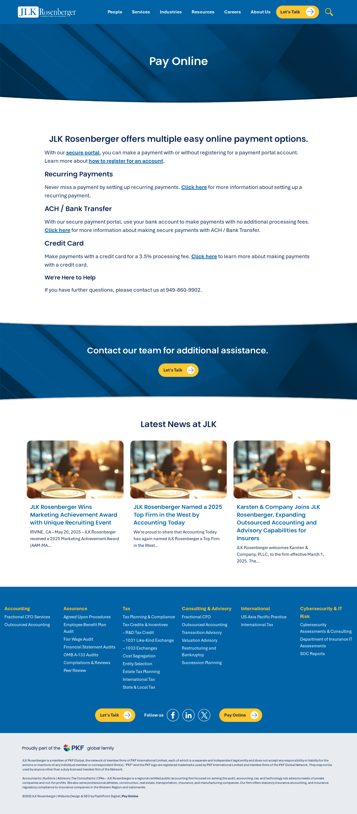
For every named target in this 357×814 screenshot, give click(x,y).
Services (141, 12)
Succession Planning (202, 662)
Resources (203, 12)
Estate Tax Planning (141, 671)
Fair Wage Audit (78, 639)
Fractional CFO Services (27, 617)
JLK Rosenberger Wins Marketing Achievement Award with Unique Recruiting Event (73, 515)
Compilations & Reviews (87, 662)
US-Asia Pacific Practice (263, 617)
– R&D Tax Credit (138, 632)
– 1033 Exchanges (140, 648)
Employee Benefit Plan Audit (85, 628)
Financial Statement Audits (89, 647)
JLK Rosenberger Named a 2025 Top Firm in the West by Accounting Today (178, 515)
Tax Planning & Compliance (149, 617)
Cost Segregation (139, 656)
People (115, 12)
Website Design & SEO (74, 796)
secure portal (83, 152)
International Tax (139, 679)
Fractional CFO (196, 617)
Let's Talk (297, 11)
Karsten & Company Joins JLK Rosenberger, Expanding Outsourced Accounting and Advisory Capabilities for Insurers (278, 523)
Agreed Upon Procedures (87, 617)
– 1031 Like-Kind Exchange (148, 640)
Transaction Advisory (202, 632)
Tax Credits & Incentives (145, 625)
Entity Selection (137, 664)
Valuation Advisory (199, 640)
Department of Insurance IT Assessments (326, 642)
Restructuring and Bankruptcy (199, 651)
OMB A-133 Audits (81, 655)
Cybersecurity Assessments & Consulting (326, 628)
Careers (232, 12)
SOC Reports (312, 654)
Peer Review (75, 670)
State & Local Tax (139, 687)
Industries (171, 12)
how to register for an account (126, 160)
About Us (261, 12)
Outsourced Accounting (27, 625)
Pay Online (241, 715)
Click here (194, 187)
